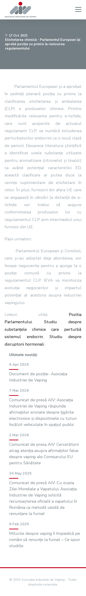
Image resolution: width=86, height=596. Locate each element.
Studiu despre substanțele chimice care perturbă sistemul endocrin (43, 329)
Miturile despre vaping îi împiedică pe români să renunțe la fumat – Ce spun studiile (44, 540)
